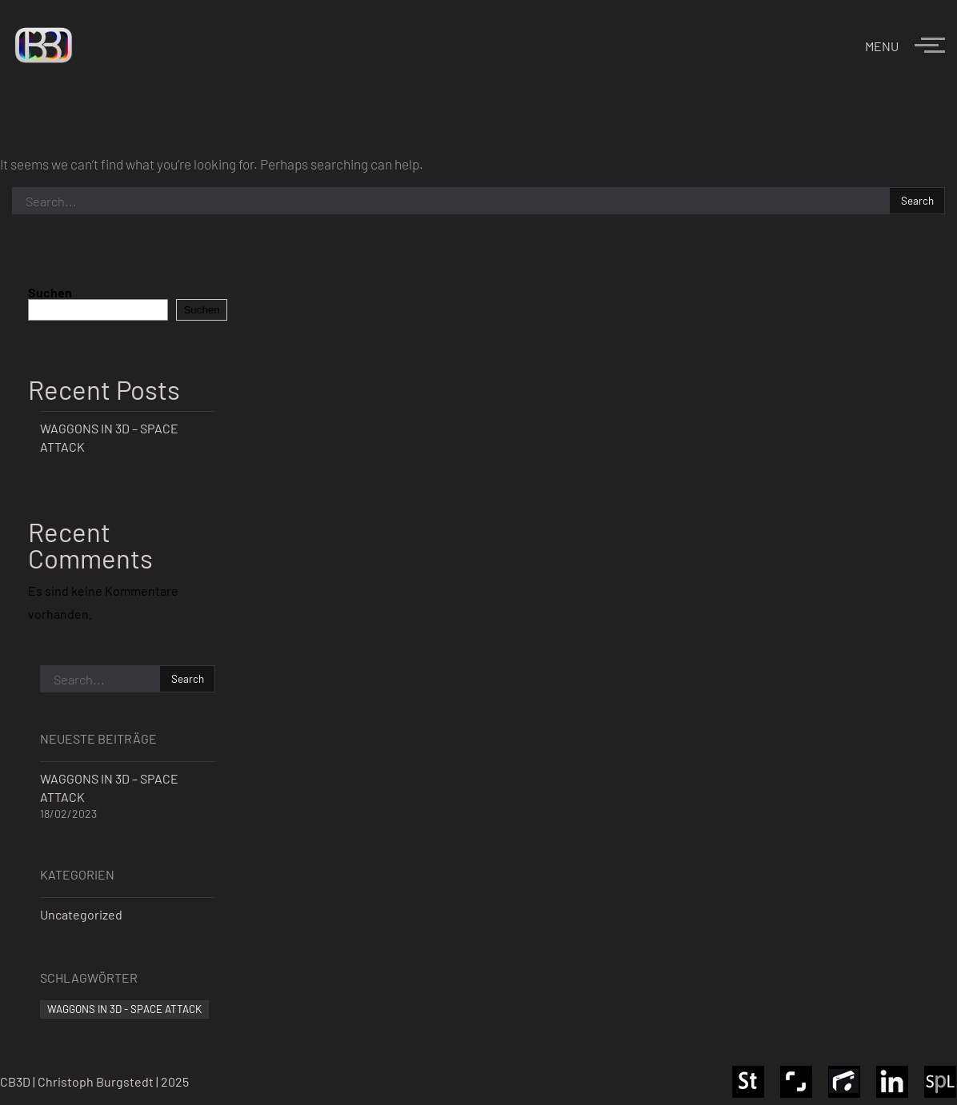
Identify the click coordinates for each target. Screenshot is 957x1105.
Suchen (50, 292)
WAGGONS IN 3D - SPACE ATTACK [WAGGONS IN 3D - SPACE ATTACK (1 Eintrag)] (124, 1009)
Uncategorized (81, 914)
